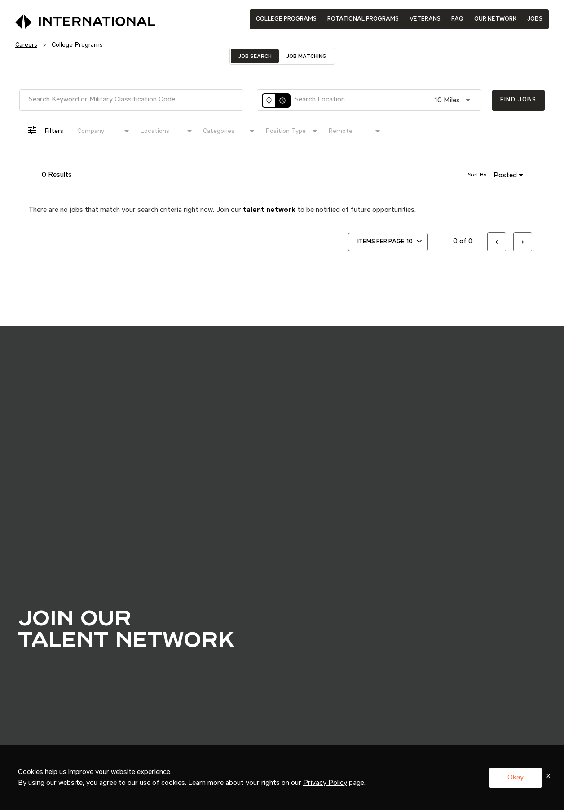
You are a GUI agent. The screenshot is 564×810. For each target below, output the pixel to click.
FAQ (457, 19)
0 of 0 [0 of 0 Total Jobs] (463, 241)
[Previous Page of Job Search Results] (496, 241)
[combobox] (131, 99)
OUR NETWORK (495, 19)
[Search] (518, 100)
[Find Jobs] (518, 100)
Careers (26, 45)
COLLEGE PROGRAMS (286, 19)
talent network (269, 210)
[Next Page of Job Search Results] (522, 241)
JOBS (534, 19)
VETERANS (425, 19)
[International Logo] (64, 18)
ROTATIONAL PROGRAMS (363, 19)
